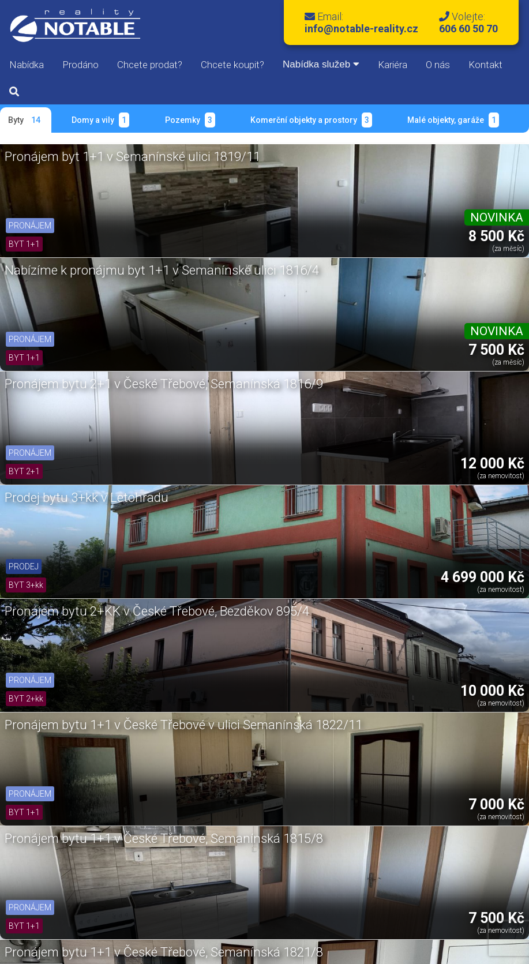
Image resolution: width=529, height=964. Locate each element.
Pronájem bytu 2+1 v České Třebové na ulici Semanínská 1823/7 (434, 416)
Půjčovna (241, 915)
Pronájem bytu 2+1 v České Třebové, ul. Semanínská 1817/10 (258, 658)
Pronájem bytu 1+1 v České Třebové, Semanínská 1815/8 (83, 416)
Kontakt (485, 64)
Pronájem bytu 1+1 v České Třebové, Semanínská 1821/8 (258, 416)
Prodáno (80, 64)
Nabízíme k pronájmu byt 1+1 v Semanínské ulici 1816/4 (252, 174)
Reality (42, 915)
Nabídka (26, 64)
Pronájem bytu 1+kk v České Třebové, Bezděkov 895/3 (437, 530)
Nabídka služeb (321, 64)
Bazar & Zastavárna (170, 915)
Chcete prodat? (149, 64)
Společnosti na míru (313, 915)
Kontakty (483, 915)
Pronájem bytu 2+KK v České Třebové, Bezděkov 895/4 (252, 295)
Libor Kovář (473, 951)
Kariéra (392, 64)
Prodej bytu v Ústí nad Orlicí (259, 522)
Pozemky (190, 119)
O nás (438, 64)
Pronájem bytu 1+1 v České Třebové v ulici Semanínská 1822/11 (434, 295)
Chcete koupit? (232, 64)
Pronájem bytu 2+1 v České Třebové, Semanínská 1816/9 (434, 174)
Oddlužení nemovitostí (408, 915)
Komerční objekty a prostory (311, 119)
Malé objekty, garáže (453, 119)
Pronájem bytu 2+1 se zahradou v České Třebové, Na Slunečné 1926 (82, 537)
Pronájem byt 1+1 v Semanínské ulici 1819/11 (79, 167)
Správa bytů (93, 915)
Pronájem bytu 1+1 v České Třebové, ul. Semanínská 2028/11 (83, 658)
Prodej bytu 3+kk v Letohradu (58, 288)
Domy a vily (100, 119)
